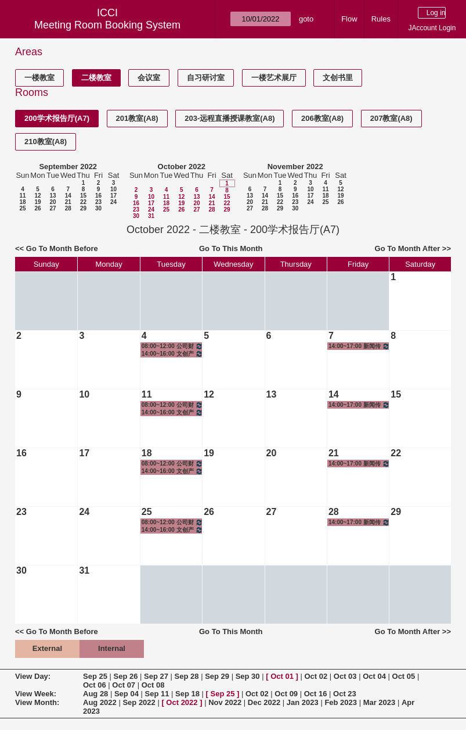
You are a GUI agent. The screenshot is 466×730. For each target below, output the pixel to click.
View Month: (37, 702)
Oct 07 (123, 685)
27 (52, 208)
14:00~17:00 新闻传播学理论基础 (359, 346)
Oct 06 (94, 685)
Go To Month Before (62, 248)
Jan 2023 (303, 702)
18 (22, 202)
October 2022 (181, 166)
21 (68, 202)
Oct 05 (404, 676)
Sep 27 (156, 676)
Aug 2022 (100, 702)
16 (98, 195)
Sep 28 (187, 676)
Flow (349, 19)
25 (22, 208)
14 (68, 195)
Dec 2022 (264, 702)
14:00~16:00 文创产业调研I (172, 353)
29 (83, 208)
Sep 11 (157, 693)
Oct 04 (374, 676)
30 (98, 208)
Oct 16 (315, 693)
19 (37, 202)
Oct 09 (286, 693)
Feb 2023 (340, 702)
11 (22, 195)
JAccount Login (432, 28)
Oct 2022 (181, 702)
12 (37, 195)
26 (37, 208)
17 (113, 195)
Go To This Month (231, 248)
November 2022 (295, 166)
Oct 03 (345, 676)
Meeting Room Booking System (107, 25)
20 (52, 202)
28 (68, 208)
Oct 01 (282, 676)
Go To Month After (407, 248)
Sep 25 (95, 676)
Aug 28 (95, 693)
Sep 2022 (138, 702)
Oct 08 (153, 685)
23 (98, 202)
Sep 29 (217, 676)
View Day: (32, 676)
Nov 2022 (224, 702)
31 (151, 216)
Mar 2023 (379, 702)
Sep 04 (126, 693)
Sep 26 (126, 676)
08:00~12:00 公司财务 (172, 346)
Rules (381, 19)
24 (113, 202)
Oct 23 (344, 693)
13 (52, 195)
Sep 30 (248, 676)
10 (113, 189)
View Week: (35, 693)
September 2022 (68, 166)
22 (83, 202)
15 (83, 195)
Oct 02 (315, 676)
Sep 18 (187, 693)
